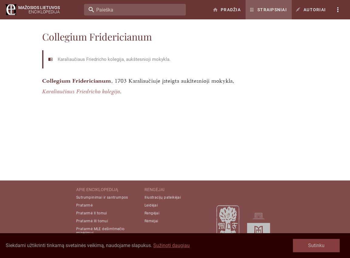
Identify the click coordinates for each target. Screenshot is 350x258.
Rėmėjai (151, 221)
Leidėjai (151, 205)
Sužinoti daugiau (171, 245)
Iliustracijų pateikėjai (162, 197)
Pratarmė (84, 205)
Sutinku (316, 245)
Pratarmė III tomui (92, 221)
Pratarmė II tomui (91, 213)
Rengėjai (151, 213)
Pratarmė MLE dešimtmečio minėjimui (100, 231)
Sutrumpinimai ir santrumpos (102, 197)
